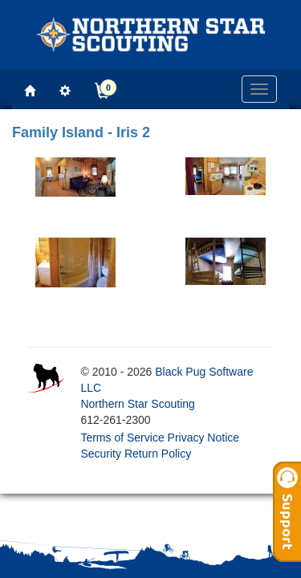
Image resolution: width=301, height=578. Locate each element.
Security (100, 453)
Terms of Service (122, 437)
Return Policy (157, 453)
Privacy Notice (203, 437)
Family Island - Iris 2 (81, 132)
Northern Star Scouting (137, 403)
